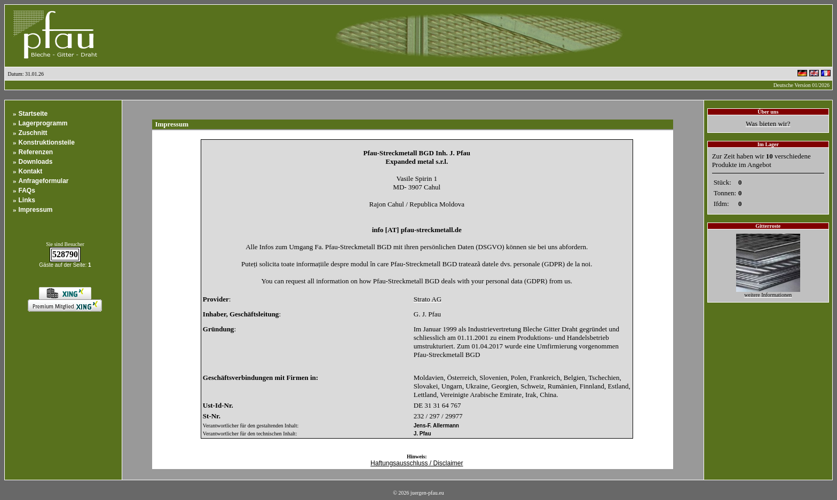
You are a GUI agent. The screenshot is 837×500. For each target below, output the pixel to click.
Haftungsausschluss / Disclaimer (416, 463)
